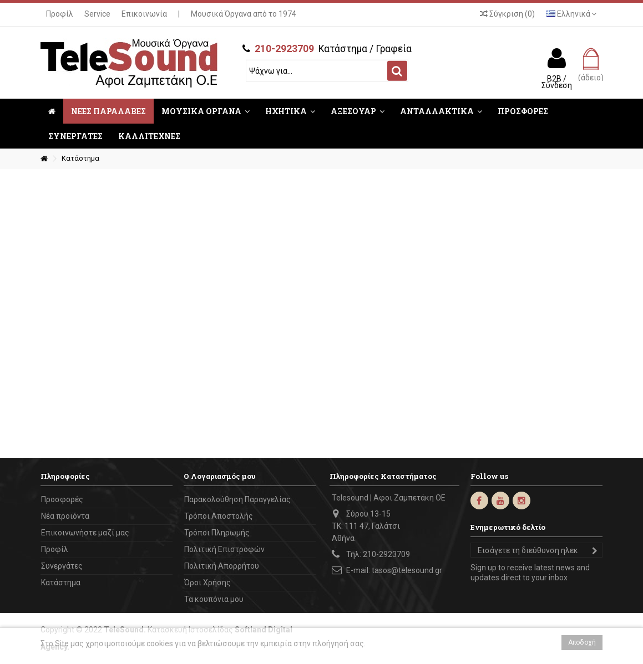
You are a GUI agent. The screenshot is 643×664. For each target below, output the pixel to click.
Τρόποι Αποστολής (218, 516)
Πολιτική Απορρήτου (221, 565)
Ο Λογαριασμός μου (219, 476)
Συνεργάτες (62, 565)
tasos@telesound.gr (407, 570)
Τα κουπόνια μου (214, 599)
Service (97, 13)
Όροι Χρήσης (207, 582)
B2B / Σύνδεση (556, 81)
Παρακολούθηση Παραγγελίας (237, 499)
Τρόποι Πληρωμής (217, 532)
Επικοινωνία (144, 13)
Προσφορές (62, 499)
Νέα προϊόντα (65, 516)
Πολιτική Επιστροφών (224, 549)
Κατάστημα (60, 582)
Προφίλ (59, 13)
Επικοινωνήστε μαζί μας (85, 532)
